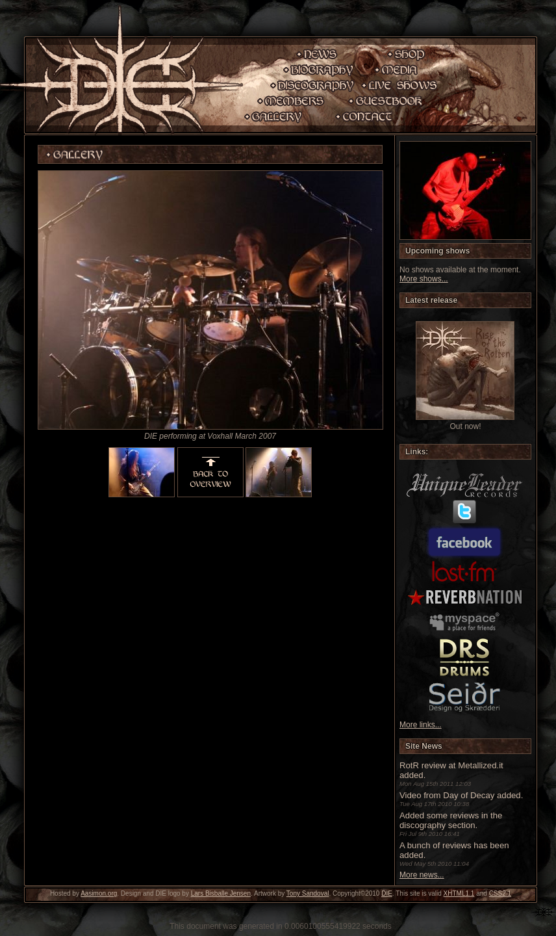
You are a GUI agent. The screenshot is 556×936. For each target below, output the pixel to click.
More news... (421, 874)
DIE (386, 893)
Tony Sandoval (307, 893)
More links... (420, 724)
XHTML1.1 (459, 893)
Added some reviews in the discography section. (450, 820)
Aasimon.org (99, 893)
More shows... (423, 278)
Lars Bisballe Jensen (221, 893)
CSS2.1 (500, 893)
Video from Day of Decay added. (461, 795)
